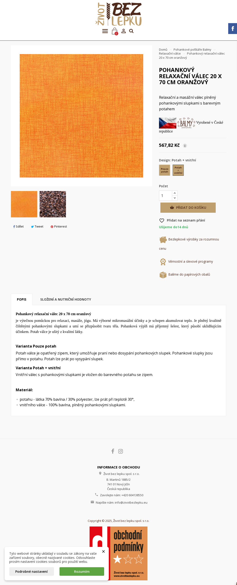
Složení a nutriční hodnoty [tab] (65, 299)
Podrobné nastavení (31, 571)
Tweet (37, 226)
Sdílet (18, 226)
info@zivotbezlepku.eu (131, 502)
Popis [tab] (21, 299)
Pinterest (59, 226)
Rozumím (82, 571)
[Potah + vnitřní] (178, 171)
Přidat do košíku (188, 207)
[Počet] (165, 196)
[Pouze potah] (165, 171)
